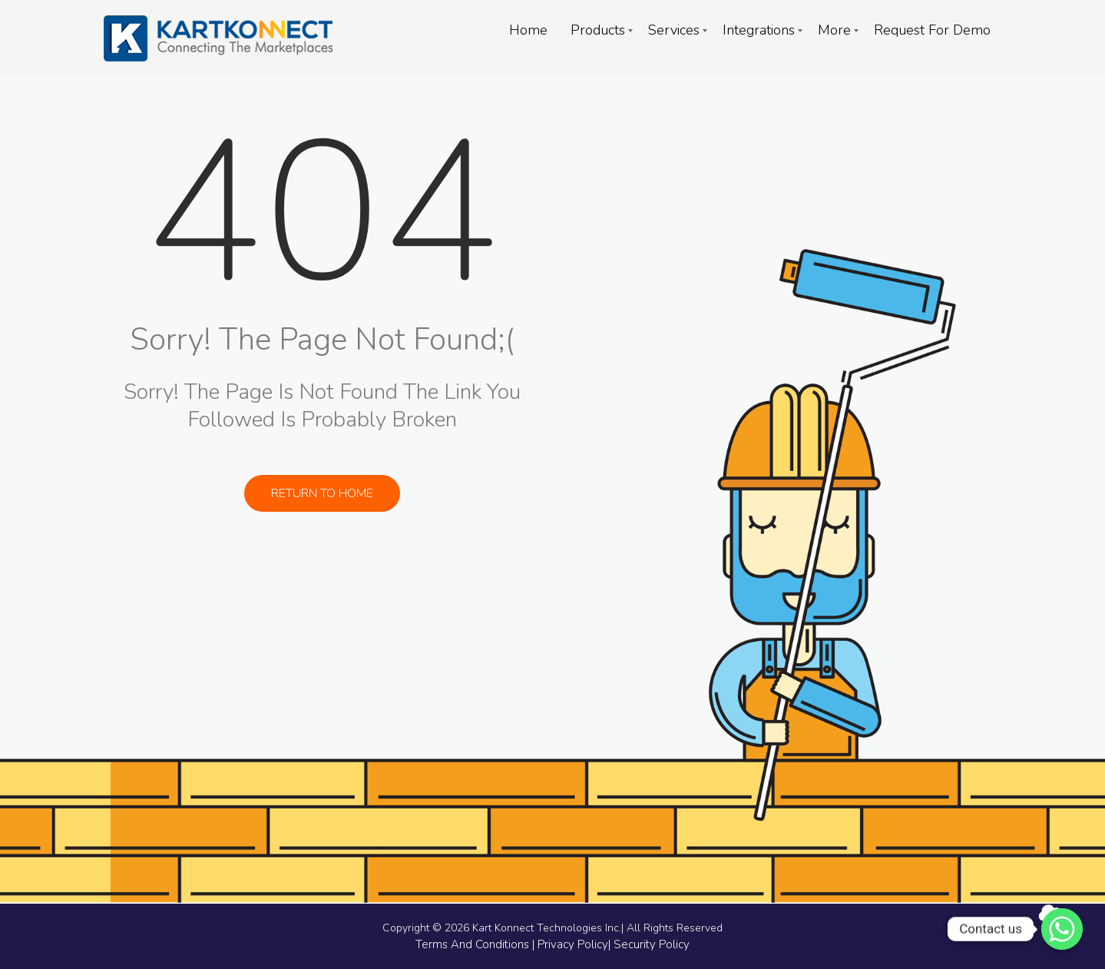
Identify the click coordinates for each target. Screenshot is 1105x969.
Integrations (759, 30)
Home (528, 30)
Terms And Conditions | (476, 944)
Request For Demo (932, 30)
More (834, 30)
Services (674, 30)
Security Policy (652, 944)
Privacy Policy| (576, 944)
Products (598, 30)
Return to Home (322, 493)
